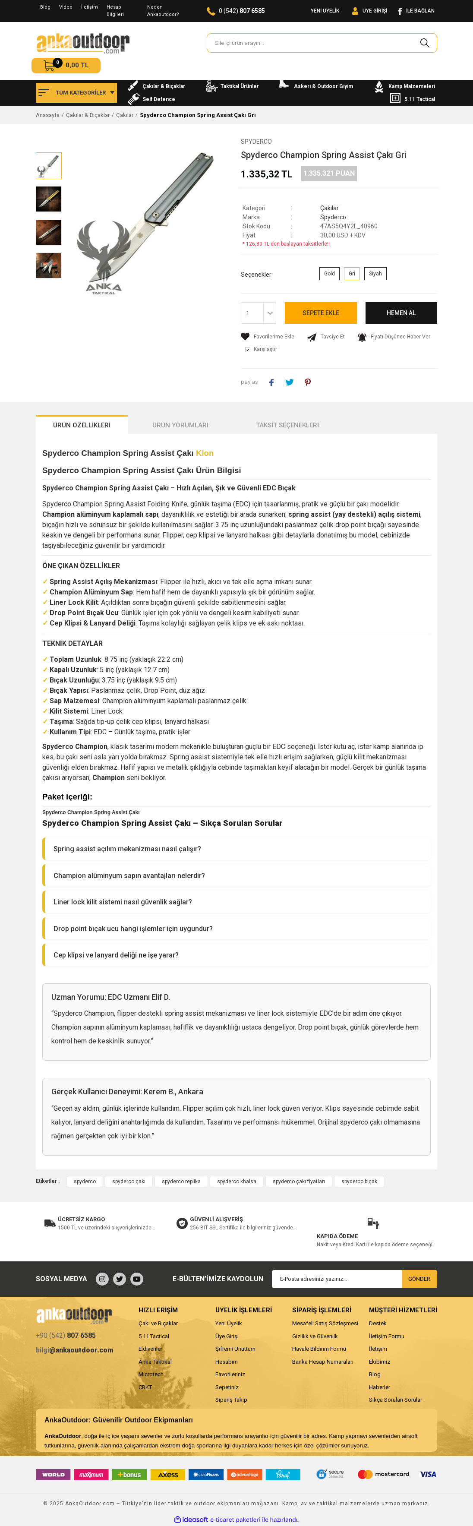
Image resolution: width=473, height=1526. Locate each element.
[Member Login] (369, 11)
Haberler (379, 1387)
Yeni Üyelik (228, 1323)
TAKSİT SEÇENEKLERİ (287, 425)
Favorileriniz (230, 1374)
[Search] (322, 43)
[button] (236, 848)
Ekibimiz (379, 1362)
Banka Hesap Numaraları (322, 1362)
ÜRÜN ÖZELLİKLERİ (81, 425)
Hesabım (226, 1362)
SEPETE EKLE (321, 313)
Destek (378, 1323)
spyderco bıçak (359, 1181)
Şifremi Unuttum (235, 1349)
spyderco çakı (128, 1181)
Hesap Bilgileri (115, 10)
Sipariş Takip (231, 1399)
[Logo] (83, 43)
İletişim (89, 7)
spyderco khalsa (236, 1181)
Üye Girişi (227, 1336)
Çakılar (329, 208)
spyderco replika (181, 1181)
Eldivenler (150, 1349)
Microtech (151, 1374)
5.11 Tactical (154, 1336)
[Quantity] (258, 313)
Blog (45, 7)
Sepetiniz (227, 1387)
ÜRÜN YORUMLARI (180, 425)
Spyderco (256, 141)
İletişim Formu (386, 1336)
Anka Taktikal (155, 1362)
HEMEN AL (401, 313)
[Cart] (66, 65)
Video (66, 7)
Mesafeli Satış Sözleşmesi (325, 1323)
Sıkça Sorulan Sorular (395, 1399)
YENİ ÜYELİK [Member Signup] (325, 11)
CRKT (145, 1387)
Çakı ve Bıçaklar (158, 1323)
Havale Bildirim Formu (319, 1349)
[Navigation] (76, 93)
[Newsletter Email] (354, 1279)
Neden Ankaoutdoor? (163, 10)
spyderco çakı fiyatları (299, 1181)
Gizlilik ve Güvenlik (315, 1336)
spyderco (85, 1181)
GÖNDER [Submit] (419, 1279)
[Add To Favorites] (267, 336)
